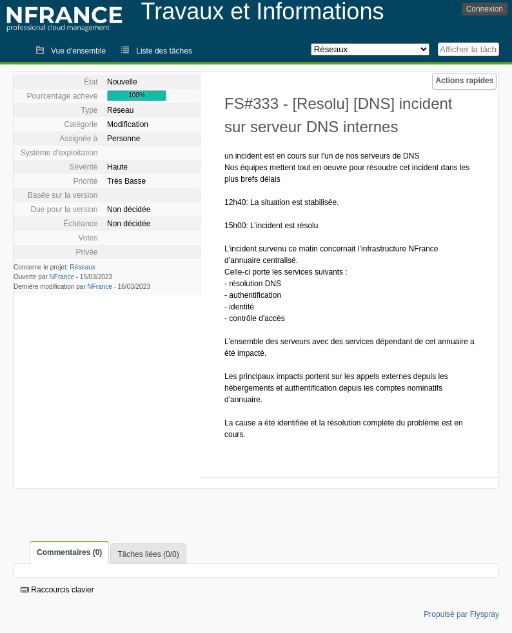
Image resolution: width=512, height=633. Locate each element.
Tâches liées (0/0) (148, 554)
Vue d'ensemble (78, 50)
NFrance (62, 276)
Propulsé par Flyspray (461, 614)
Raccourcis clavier (57, 589)
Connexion (484, 9)
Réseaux (82, 267)
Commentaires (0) (69, 552)
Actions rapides (464, 80)
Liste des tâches (164, 50)
